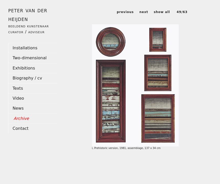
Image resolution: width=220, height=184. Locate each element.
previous (125, 12)
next (143, 12)
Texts (18, 88)
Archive (21, 118)
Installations (25, 47)
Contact (20, 128)
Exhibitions (24, 68)
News (18, 108)
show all (162, 12)
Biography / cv (27, 78)
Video (18, 98)
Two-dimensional (30, 57)
